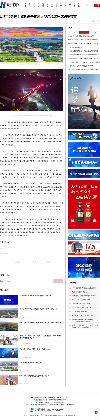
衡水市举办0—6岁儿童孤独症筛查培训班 (81, 36)
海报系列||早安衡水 (75, 47)
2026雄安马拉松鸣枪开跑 (79, 311)
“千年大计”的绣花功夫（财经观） (82, 303)
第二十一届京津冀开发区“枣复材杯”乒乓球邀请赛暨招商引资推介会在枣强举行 (84, 43)
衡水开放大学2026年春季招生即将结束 (80, 66)
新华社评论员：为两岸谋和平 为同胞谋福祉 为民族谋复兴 (84, 58)
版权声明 (63, 400)
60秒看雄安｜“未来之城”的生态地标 (82, 315)
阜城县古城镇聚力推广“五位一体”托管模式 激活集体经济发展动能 (84, 69)
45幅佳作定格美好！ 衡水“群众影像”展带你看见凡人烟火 (84, 62)
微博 (33, 262)
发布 (58, 281)
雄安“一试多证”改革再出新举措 (81, 299)
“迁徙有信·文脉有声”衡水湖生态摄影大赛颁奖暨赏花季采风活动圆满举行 (84, 39)
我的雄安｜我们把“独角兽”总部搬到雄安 (84, 296)
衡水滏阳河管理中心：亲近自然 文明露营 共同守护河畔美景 (84, 51)
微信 (48, 262)
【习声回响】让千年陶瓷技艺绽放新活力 (84, 288)
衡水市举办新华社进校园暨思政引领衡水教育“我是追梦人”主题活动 (84, 54)
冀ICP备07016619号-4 (32, 405)
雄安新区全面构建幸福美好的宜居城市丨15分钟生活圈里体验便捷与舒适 (85, 320)
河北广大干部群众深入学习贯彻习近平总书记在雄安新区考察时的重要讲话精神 (85, 326)
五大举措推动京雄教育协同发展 (81, 307)
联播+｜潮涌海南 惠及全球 (80, 292)
